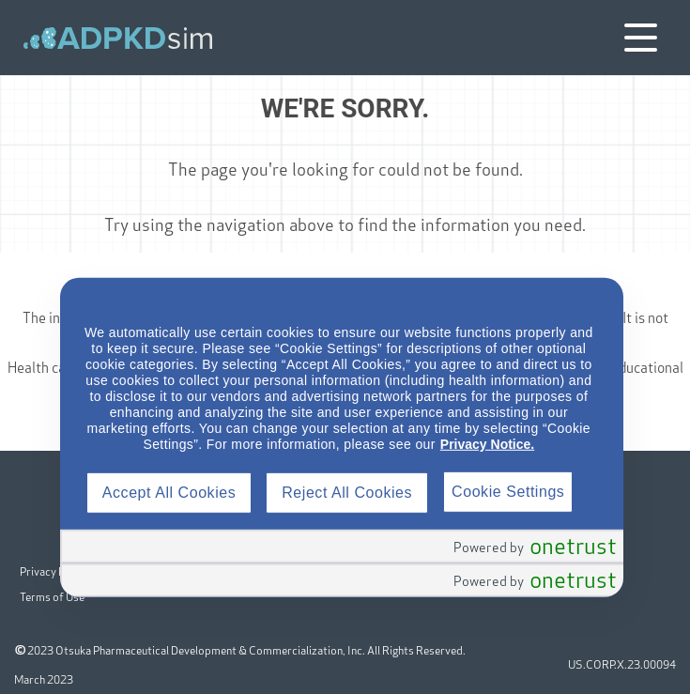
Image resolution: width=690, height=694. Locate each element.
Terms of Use (53, 587)
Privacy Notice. (487, 444)
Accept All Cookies (169, 493)
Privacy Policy (54, 563)
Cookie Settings (508, 492)
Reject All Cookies (347, 493)
